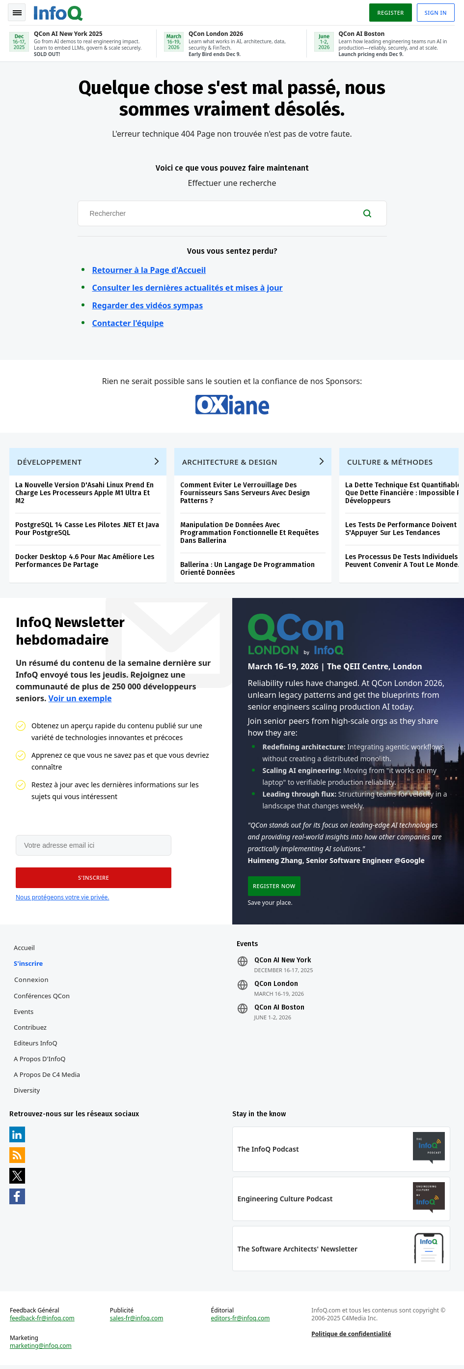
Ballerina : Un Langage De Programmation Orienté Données (248, 569)
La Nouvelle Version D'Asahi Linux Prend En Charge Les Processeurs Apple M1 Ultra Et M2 (85, 493)
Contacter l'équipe (128, 321)
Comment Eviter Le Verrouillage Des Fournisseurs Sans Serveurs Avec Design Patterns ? (245, 493)
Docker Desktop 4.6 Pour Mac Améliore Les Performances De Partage (85, 561)
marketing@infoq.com (41, 1349)
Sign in (435, 11)
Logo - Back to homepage (58, 11)
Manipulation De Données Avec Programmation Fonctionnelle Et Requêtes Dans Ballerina (250, 533)
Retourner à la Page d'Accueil (149, 268)
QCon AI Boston (279, 1010)
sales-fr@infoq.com (137, 1322)
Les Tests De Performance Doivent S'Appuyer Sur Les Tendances (401, 529)
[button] (93, 879)
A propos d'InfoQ (40, 1061)
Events (24, 1014)
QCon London (276, 986)
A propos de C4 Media (47, 1076)
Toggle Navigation (19, 11)
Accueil (24, 950)
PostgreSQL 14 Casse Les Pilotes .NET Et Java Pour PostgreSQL (88, 529)
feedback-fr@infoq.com (42, 1322)
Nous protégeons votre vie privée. (62, 899)
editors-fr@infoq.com (240, 1322)
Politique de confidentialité (351, 1337)
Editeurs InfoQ (36, 1045)
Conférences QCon (42, 998)
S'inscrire (28, 965)
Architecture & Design (230, 462)
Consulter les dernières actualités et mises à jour (187, 286)
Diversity (27, 1092)
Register (390, 11)
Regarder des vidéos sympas (147, 303)
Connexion (32, 982)
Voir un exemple (80, 699)
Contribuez (30, 1029)
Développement (50, 462)
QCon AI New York (282, 963)
